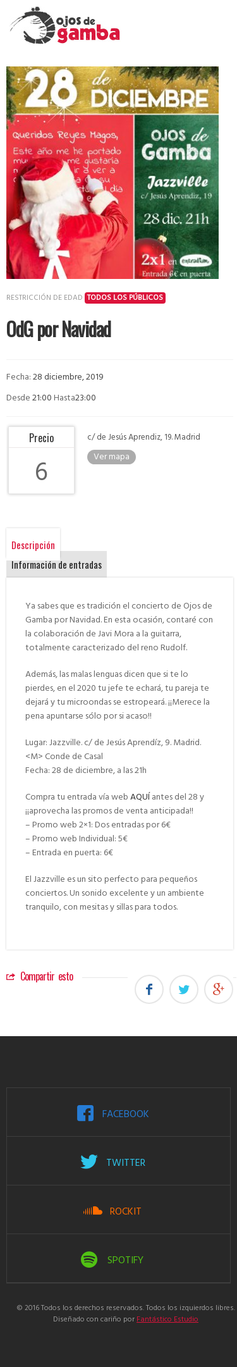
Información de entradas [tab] (56, 564)
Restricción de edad (86, 298)
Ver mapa (112, 457)
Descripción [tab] (33, 545)
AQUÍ (140, 797)
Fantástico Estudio (167, 1319)
